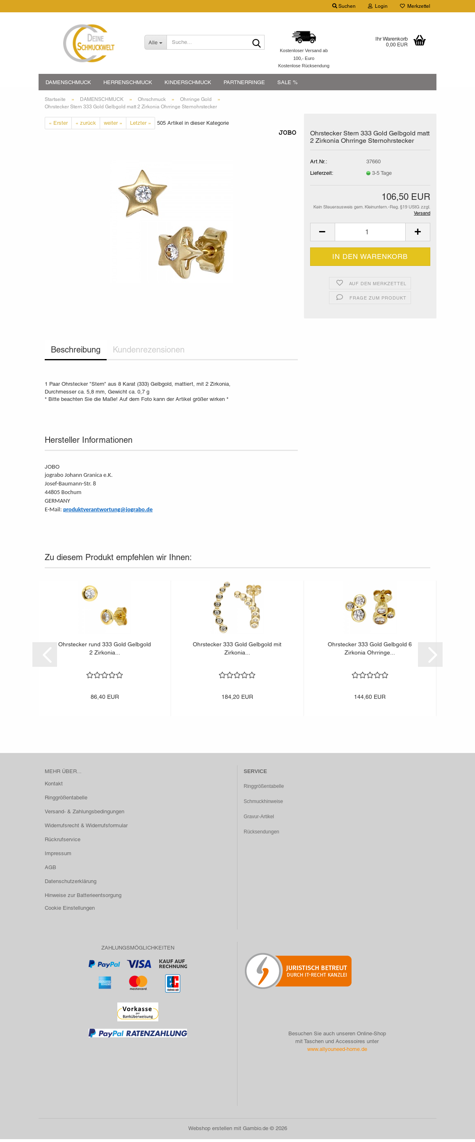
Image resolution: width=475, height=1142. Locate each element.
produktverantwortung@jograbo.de (108, 512)
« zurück (85, 126)
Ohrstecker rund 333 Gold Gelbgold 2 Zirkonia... (104, 651)
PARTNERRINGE (244, 82)
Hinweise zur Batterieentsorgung (83, 898)
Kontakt (54, 787)
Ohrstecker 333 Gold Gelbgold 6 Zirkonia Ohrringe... (370, 651)
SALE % (287, 82)
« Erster (58, 126)
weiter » (113, 126)
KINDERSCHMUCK (187, 82)
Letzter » (140, 126)
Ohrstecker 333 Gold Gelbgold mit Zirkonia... (237, 651)
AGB (50, 870)
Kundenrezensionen (149, 353)
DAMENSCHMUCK (68, 82)
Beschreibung (75, 353)
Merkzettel (415, 6)
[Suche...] (155, 42)
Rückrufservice (62, 842)
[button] (322, 235)
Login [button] (378, 6)
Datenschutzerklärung (70, 884)
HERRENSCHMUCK (127, 82)
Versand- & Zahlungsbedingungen (84, 814)
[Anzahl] (370, 235)
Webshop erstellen (210, 1131)
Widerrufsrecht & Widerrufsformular (86, 828)
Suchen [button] (344, 6)
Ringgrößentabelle (66, 801)
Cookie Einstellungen (70, 911)
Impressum (58, 856)
